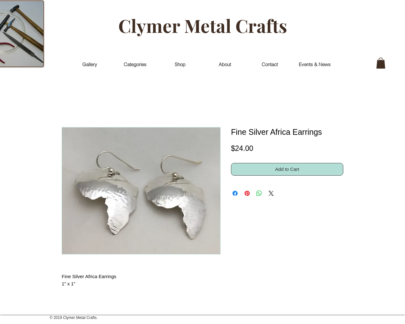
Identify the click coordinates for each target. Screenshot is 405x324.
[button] (380, 63)
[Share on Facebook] (235, 193)
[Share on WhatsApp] (259, 193)
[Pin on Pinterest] (247, 193)
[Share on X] (271, 193)
